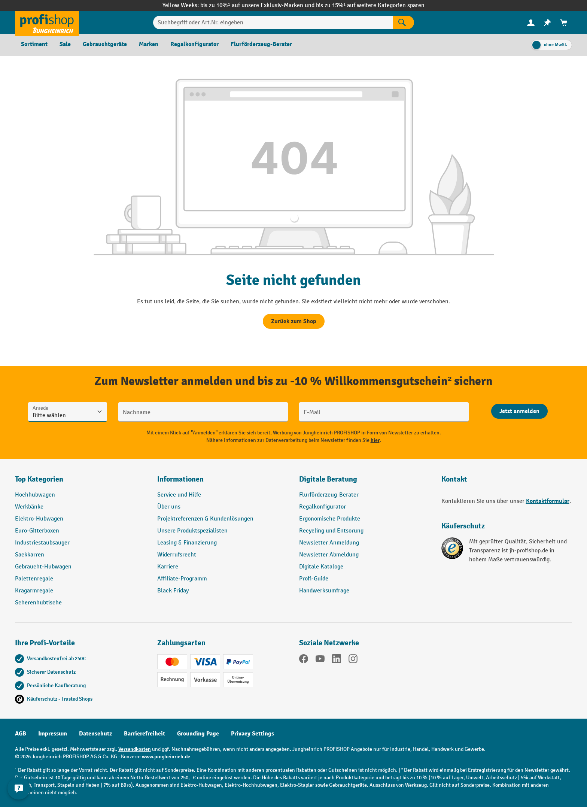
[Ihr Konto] (531, 22)
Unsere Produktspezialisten (192, 530)
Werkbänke (29, 506)
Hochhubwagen (35, 494)
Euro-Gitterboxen (37, 530)
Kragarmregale (34, 590)
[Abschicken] (519, 411)
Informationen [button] (180, 479)
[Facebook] (303, 660)
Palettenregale (34, 578)
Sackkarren (29, 554)
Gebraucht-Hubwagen (43, 566)
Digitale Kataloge (321, 566)
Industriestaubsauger (42, 542)
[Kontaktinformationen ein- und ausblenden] (18, 788)
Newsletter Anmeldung (329, 542)
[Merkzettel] (547, 22)
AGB (20, 733)
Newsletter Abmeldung (329, 554)
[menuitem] (531, 22)
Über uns (168, 506)
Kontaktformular (547, 501)
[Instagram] (353, 660)
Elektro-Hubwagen (39, 518)
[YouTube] (320, 660)
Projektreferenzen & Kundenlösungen (205, 518)
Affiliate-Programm (182, 578)
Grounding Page (198, 733)
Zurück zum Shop (293, 321)
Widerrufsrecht (176, 554)
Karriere (167, 566)
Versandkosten (134, 749)
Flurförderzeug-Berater (329, 494)
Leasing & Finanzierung (187, 542)
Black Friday (173, 590)
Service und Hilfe (179, 494)
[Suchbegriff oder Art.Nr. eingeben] (273, 22)
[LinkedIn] (336, 660)
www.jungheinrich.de (166, 756)
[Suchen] (403, 22)
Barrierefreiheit (144, 733)
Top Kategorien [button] (39, 479)
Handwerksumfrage (324, 590)
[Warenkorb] (564, 22)
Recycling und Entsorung (331, 530)
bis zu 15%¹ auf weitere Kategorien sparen (370, 5)
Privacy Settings (252, 733)
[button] (364, 482)
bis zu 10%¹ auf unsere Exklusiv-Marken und (258, 5)
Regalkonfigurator (322, 506)
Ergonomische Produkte (329, 518)
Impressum (52, 733)
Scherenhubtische (38, 602)
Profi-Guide (313, 578)
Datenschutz (95, 733)
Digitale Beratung (328, 479)
